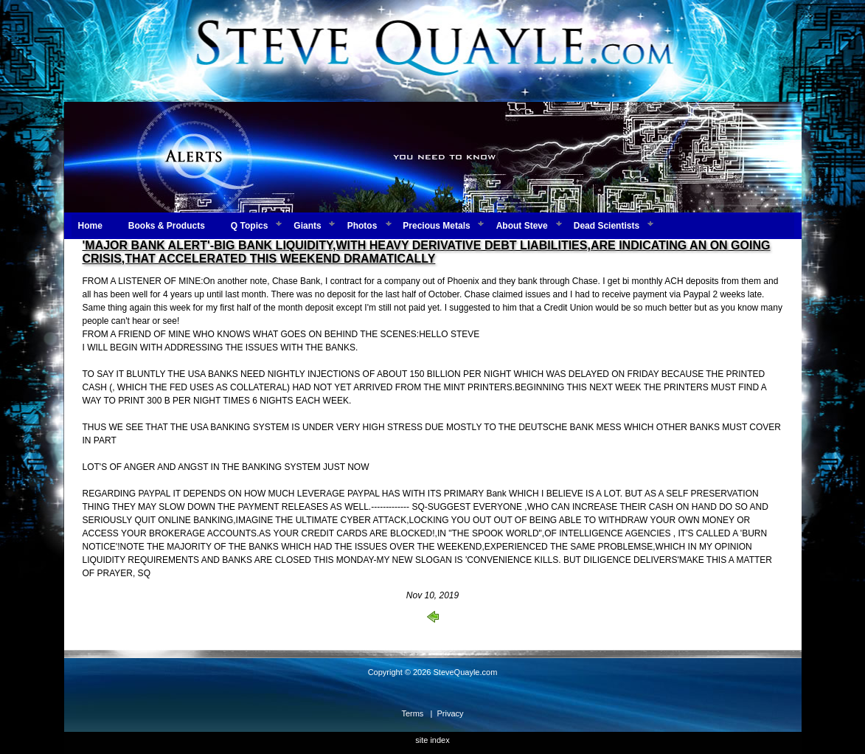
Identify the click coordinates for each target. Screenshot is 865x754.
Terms (412, 713)
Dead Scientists (606, 226)
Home (90, 226)
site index (432, 740)
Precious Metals (436, 226)
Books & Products (166, 226)
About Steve (522, 226)
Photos (362, 226)
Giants (307, 226)
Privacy (450, 713)
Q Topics (249, 226)
